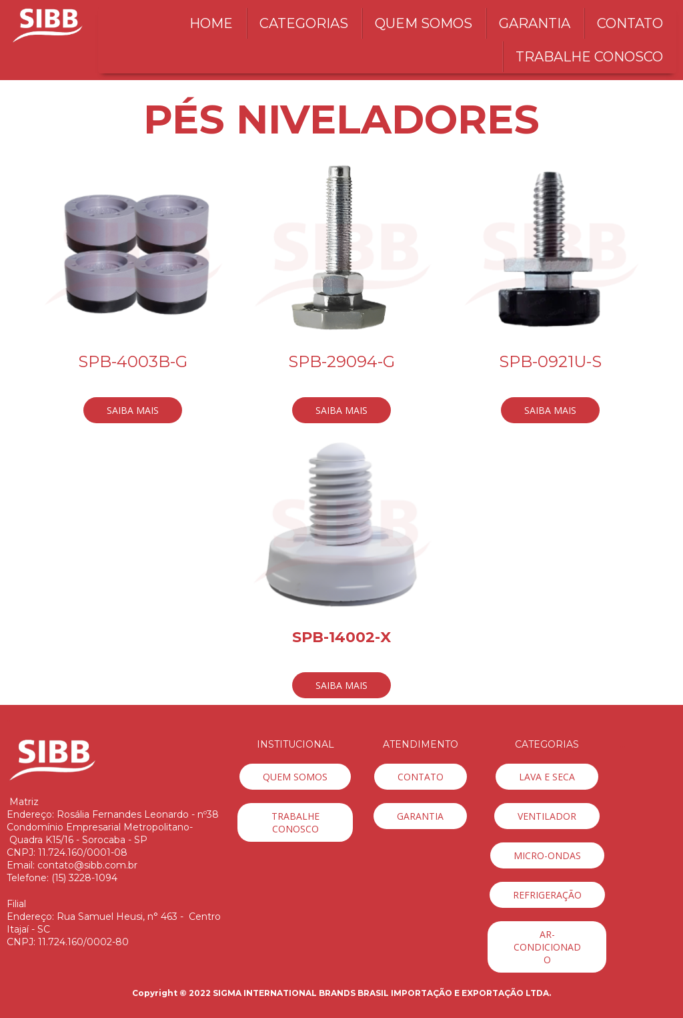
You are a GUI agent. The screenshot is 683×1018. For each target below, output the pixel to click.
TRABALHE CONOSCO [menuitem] (589, 57)
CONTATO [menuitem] (630, 23)
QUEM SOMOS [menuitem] (423, 23)
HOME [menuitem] (211, 23)
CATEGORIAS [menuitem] (303, 23)
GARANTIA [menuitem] (534, 23)
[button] (132, 410)
